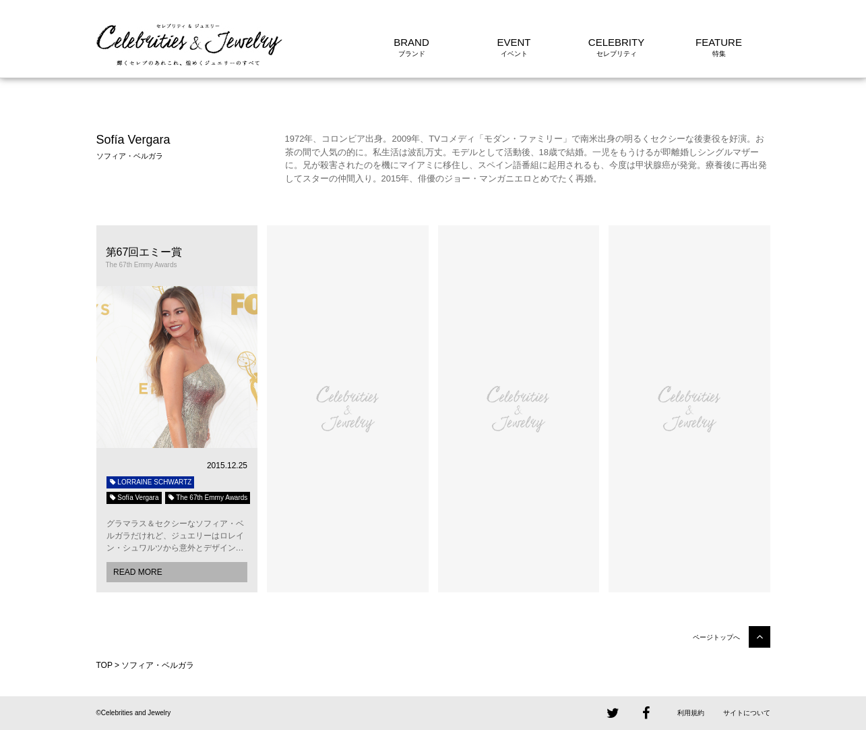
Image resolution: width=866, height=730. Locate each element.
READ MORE (137, 572)
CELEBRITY (616, 42)
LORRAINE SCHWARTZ (150, 482)
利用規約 (690, 713)
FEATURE (718, 42)
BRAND (411, 42)
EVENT (513, 42)
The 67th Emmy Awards (208, 497)
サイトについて (746, 713)
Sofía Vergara (134, 497)
